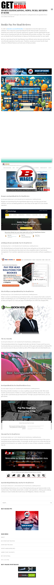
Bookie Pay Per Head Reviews (33, 88)
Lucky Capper (6, 388)
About (3, 537)
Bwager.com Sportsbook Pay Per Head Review (15, 196)
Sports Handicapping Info (8, 548)
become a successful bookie (15, 28)
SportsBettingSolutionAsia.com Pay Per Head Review (17, 483)
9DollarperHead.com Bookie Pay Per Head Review (16, 243)
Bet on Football (5, 556)
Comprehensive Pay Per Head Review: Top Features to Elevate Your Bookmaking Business (26, 84)
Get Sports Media (13, 88)
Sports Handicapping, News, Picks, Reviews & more (24, 11)
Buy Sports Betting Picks (8, 541)
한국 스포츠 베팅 (5, 559)
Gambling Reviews (36, 199)
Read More (26, 102)
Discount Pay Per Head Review (10, 434)
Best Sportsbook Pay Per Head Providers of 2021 (15, 385)
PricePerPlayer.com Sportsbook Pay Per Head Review (17, 291)
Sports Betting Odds (7, 544)
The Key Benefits (6, 339)
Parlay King (5, 246)
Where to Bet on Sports (8, 552)
